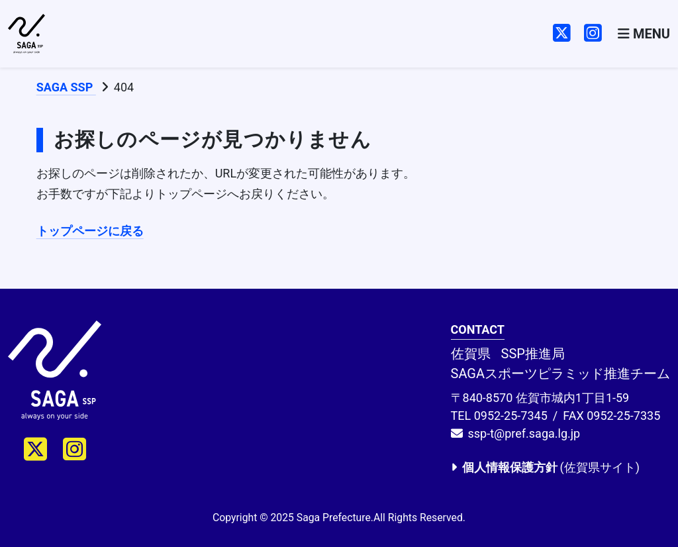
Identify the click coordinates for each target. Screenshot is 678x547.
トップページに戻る (90, 231)
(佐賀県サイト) (545, 467)
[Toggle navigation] (644, 34)
